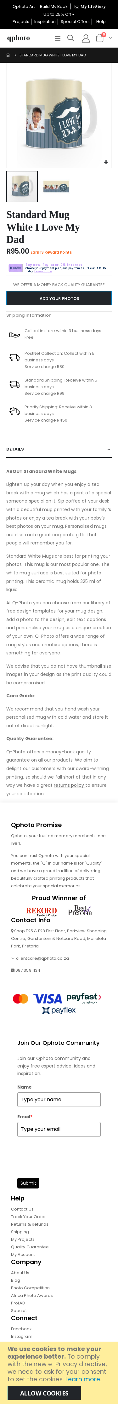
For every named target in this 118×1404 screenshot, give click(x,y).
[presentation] (65, 1155)
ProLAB (18, 1303)
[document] (60, 1372)
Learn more (82, 1379)
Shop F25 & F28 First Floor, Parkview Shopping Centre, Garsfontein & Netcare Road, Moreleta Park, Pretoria (59, 938)
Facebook (21, 1329)
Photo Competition (30, 1288)
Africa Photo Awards (32, 1295)
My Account (23, 1254)
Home (8, 55)
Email (24, 1116)
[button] (105, 162)
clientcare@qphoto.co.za (42, 958)
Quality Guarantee (30, 1247)
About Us (20, 1273)
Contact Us (22, 1209)
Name (24, 1087)
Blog (15, 1280)
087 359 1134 (27, 970)
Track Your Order (28, 1217)
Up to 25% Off (58, 14)
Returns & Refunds (29, 1224)
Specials (20, 1311)
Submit (28, 1183)
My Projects (23, 1239)
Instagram (21, 1336)
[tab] (59, 449)
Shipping (20, 1232)
